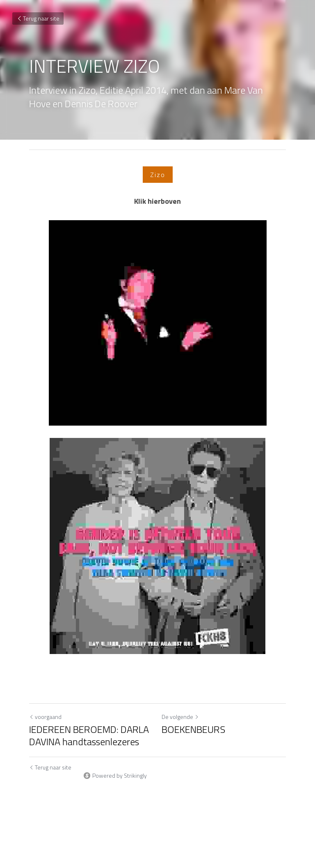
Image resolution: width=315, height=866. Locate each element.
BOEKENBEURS (193, 729)
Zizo (157, 175)
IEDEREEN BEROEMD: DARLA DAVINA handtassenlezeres (89, 735)
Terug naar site (37, 18)
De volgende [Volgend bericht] (180, 716)
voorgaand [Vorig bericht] (45, 716)
